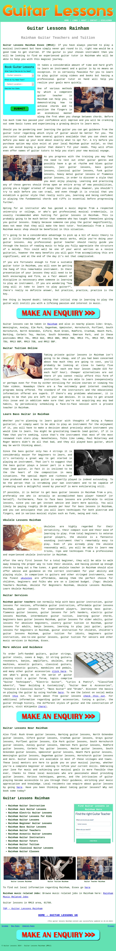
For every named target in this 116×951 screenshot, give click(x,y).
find (13, 734)
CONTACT (93, 20)
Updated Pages (28, 926)
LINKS (75, 20)
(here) (42, 706)
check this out (94, 696)
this (15, 696)
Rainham (52, 324)
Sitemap (5, 926)
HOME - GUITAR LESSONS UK (58, 915)
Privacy (111, 926)
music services (13, 640)
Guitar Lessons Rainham (26, 798)
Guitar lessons (28, 759)
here (61, 692)
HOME (66, 20)
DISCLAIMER (106, 20)
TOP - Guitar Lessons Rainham (22, 908)
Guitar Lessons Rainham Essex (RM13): (29, 45)
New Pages (15, 926)
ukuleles (26, 578)
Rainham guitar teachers (19, 602)
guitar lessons (103, 784)
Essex (44, 640)
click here (59, 671)
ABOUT (84, 20)
